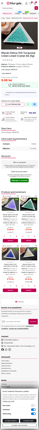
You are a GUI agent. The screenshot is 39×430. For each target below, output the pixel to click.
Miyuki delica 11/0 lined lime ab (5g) (28, 215)
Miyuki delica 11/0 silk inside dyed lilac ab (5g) (10, 216)
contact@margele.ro (10, 340)
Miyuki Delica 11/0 (17, 18)
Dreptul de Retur (6, 363)
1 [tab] (19, 47)
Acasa (3, 18)
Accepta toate (28, 420)
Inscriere (33, 321)
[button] (3, 3)
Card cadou (5, 361)
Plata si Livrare (6, 373)
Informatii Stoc (6, 368)
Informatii (33, 13)
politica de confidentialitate (18, 328)
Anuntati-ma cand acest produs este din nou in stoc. (20, 93)
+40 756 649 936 (12, 104)
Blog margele (5, 386)
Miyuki (8, 18)
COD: (3, 73)
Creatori (17, 13)
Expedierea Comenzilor (9, 371)
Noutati (25, 13)
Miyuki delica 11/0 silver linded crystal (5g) (28, 265)
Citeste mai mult (8, 401)
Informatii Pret (6, 366)
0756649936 (7, 343)
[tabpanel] (19, 36)
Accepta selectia (11, 420)
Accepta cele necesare (19, 425)
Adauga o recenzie (19, 180)
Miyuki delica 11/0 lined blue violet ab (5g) (10, 265)
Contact (19, 302)
